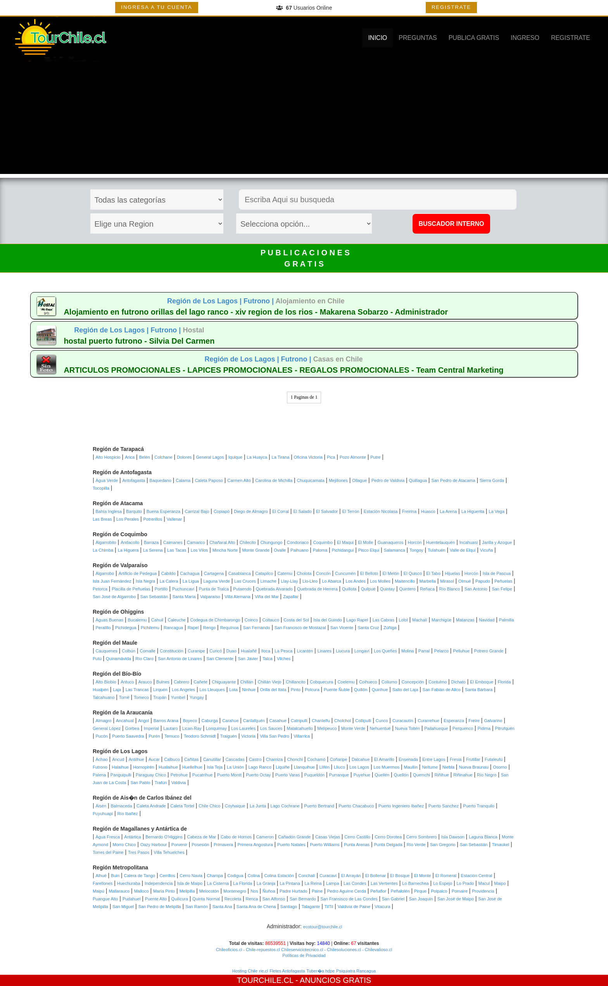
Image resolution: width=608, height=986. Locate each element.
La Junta (258, 806)
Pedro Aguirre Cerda (346, 891)
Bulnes (162, 682)
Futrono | (259, 301)
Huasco (428, 511)
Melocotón (209, 891)
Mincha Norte (225, 550)
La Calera (169, 581)
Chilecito (248, 542)
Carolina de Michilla (273, 480)
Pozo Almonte (353, 457)
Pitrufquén (505, 728)
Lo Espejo (442, 883)
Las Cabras (383, 620)
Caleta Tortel (182, 806)
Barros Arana (166, 720)
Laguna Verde (216, 581)
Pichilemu (150, 627)
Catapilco (264, 573)
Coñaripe (338, 759)
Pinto (296, 689)
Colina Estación (279, 875)
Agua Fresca (108, 837)
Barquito (134, 511)
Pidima (484, 728)
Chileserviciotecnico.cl (301, 949)
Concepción (413, 682)
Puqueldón (314, 775)
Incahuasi (468, 542)
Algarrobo (105, 573)
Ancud (118, 759)
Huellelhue (192, 767)
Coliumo (389, 682)
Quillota (349, 589)
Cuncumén (345, 573)
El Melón (391, 573)
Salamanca (394, 550)
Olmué (464, 581)
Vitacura (382, 906)
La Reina (312, 883)
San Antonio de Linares (180, 658)
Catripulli (299, 720)
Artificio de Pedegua (138, 573)
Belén (144, 457)
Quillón (360, 689)
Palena (99, 775)
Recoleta (233, 899)
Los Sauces (271, 728)
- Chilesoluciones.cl (342, 949)
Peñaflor (378, 891)
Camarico (196, 542)
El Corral (280, 511)
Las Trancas (137, 689)
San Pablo (140, 782)
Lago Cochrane (285, 806)
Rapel (193, 627)
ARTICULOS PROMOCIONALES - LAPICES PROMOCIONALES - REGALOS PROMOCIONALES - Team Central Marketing (283, 370)
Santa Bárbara (478, 689)
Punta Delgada (388, 844)
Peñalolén (400, 891)
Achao (102, 759)
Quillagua (418, 480)
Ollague (359, 480)
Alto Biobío (106, 682)
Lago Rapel (357, 620)
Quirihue (380, 689)
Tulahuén (436, 550)
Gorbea (132, 728)
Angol (143, 720)
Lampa (332, 883)
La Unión (235, 767)
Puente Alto (156, 899)
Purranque (339, 775)
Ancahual (125, 720)
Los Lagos (359, 767)
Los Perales (127, 519)
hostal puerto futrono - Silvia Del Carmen (139, 341)
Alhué (101, 875)
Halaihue (120, 767)
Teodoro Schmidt (200, 736)
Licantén (305, 651)
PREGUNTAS (418, 37)
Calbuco (172, 759)
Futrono (100, 767)
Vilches (283, 658)
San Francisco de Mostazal (300, 627)
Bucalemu (137, 620)
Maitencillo (405, 581)
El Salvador (327, 511)
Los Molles (380, 581)
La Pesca (283, 651)
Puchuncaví (183, 589)
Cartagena (214, 573)
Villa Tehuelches (169, 852)
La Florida (242, 883)
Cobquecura (321, 682)
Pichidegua (125, 627)
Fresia (456, 759)
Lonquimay (216, 728)
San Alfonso (274, 899)
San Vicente (341, 627)
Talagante (311, 906)
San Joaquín (421, 899)
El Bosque (399, 875)
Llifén (324, 767)
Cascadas (235, 759)
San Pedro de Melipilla (159, 906)
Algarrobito (106, 542)
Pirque (420, 891)
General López (107, 728)
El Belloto (369, 573)
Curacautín (402, 720)
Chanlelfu (321, 720)
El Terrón (350, 511)
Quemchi (421, 775)
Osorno (500, 767)
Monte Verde (353, 728)
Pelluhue (461, 651)
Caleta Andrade (151, 806)
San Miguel (123, 906)
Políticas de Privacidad (303, 955)
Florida (504, 682)
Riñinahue (463, 775)
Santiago (288, 906)
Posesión (200, 844)
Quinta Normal (206, 899)
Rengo (209, 627)
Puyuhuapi (103, 813)
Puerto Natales (291, 844)
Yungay (197, 697)
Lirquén (160, 689)
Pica (331, 457)
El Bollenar (375, 875)
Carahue (230, 720)
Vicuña (486, 550)
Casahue (277, 720)
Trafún (161, 782)
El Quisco (413, 573)
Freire (474, 720)
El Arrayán (351, 875)
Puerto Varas (287, 775)
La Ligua (191, 581)
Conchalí (306, 875)
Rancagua (173, 627)
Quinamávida (118, 658)
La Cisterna (218, 883)
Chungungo (271, 542)
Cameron (264, 837)
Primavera (223, 844)
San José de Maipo (455, 899)
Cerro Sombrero (421, 837)
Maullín (411, 767)
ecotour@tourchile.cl (322, 926)
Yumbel (178, 697)
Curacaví (328, 875)
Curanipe (196, 651)
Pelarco (441, 651)
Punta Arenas (357, 844)
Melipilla (187, 891)
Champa (215, 875)
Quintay (387, 589)
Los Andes (355, 581)
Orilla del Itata (273, 689)
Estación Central (476, 875)
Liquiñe (282, 767)
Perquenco (463, 728)
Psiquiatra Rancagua (356, 971)
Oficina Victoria (308, 457)
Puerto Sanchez (443, 806)
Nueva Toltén (407, 728)
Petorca (100, 589)
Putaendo (242, 589)
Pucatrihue (202, 775)
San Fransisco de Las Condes (348, 899)
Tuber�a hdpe (320, 971)
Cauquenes (106, 651)
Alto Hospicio (108, 457)
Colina (254, 875)
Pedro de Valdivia (387, 480)
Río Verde (416, 844)
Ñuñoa (269, 891)
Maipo (500, 883)
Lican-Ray (192, 728)
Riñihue (441, 775)
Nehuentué (380, 728)
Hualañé (249, 651)
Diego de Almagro (251, 511)
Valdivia (178, 782)
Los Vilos (199, 550)
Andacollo (130, 542)
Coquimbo (322, 542)
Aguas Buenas (110, 620)
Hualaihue (168, 767)
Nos (254, 891)
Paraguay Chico (151, 775)
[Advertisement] (304, 119)
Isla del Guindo (327, 620)
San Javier (248, 658)
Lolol (403, 620)
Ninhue (249, 689)
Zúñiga (390, 627)
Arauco (145, 682)
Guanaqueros (391, 542)
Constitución (171, 651)
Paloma (320, 550)
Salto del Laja (405, 689)
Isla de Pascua (497, 573)
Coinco (251, 620)
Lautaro (170, 728)
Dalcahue (361, 759)
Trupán (159, 697)
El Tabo (433, 573)
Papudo (482, 581)
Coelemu (345, 682)
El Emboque (481, 682)
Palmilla (506, 620)
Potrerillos (152, 519)
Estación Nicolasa (380, 511)
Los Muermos (386, 767)
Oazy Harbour (153, 844)
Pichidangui (343, 550)
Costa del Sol (296, 620)
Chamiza (274, 759)
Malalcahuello (300, 728)
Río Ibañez (127, 813)
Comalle (147, 651)
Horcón (414, 542)
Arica (130, 457)
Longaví (362, 651)
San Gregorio (442, 844)
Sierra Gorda (492, 480)
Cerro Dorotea (388, 837)
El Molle (365, 542)
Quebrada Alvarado (274, 589)
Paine (317, 891)
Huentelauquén (440, 542)
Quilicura (179, 899)
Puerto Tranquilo (478, 806)
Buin (115, 875)
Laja (117, 689)
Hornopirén (143, 767)
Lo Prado (465, 883)
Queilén (382, 775)
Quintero (407, 589)
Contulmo (437, 682)
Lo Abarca (331, 581)
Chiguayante (224, 682)
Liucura (343, 651)
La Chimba (103, 550)
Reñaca (427, 589)
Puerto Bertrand (319, 806)
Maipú (98, 891)
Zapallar (291, 596)
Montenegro (234, 891)
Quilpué (368, 589)
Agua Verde (107, 480)
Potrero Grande (489, 651)
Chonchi (295, 759)
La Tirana (281, 457)
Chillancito (296, 682)
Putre (375, 457)
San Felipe (502, 589)
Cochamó (316, 759)
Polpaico (439, 891)
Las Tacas (176, 550)
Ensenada (408, 759)
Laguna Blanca (483, 837)
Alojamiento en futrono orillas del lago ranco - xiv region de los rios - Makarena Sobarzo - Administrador (256, 312)
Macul (484, 883)
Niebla (448, 767)
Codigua (235, 875)
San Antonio (476, 589)
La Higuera (128, 550)
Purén (154, 736)
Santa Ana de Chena (256, 906)
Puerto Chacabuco (356, 806)
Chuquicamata (311, 480)
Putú (97, 658)
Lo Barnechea (415, 883)
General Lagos (210, 457)
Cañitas (191, 759)
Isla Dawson (453, 837)
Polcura (312, 689)
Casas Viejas (327, 837)
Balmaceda (121, 806)
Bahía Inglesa (109, 511)
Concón (323, 573)
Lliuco (339, 767)
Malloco (141, 891)
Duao (231, 651)
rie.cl (263, 971)
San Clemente (219, 658)
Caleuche (176, 620)
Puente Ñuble (337, 689)
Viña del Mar (267, 596)
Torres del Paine (108, 852)
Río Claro (144, 658)
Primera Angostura (255, 844)
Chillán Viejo (270, 682)
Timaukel (500, 844)
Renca (252, 899)
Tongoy (416, 550)
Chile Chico (209, 806)
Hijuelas (452, 573)
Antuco (127, 682)
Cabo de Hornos (236, 837)
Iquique (235, 457)
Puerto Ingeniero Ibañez (401, 806)
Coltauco (271, 620)
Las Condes (355, 883)
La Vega (496, 511)
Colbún (128, 651)
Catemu (284, 573)
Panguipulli (121, 775)
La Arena (448, 511)
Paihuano (299, 550)
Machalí (419, 620)
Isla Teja (214, 767)
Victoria (248, 736)
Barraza (151, 542)
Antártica (132, 837)
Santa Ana (222, 906)
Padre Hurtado (293, 891)
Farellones (102, 883)
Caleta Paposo (209, 480)
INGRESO (525, 37)
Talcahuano (103, 697)
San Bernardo (303, 899)
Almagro (104, 720)
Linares (325, 651)
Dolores (184, 457)
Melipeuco (327, 728)
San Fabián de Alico (442, 689)
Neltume (430, 767)
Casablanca (239, 573)
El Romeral (445, 875)
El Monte (422, 875)
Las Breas (102, 519)
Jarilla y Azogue (497, 542)
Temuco (172, 736)
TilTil (329, 906)
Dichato (458, 682)
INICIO (377, 37)
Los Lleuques (212, 689)
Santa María (184, 596)
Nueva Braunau (473, 767)
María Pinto (164, 891)
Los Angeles (183, 689)
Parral (424, 651)
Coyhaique (235, 806)
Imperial (151, 728)
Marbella (428, 581)
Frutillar (473, 759)
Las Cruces (245, 581)
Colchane (163, 457)
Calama (183, 480)
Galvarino (493, 720)
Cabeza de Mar (201, 837)
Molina (407, 651)
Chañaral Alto (222, 542)
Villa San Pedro (274, 736)
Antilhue (136, 759)
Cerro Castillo (357, 837)
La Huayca (257, 457)
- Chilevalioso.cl (376, 949)
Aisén (101, 806)
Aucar (154, 759)
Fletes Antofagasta (287, 971)
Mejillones (338, 480)
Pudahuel (132, 899)
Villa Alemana (237, 596)
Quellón (401, 775)
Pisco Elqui (368, 550)
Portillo (161, 589)
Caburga (210, 720)
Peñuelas (503, 581)
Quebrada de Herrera (317, 589)
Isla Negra (145, 581)
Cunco (382, 720)
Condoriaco (298, 542)
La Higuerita (472, 511)
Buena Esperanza (163, 511)
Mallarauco (119, 891)
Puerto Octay (258, 775)
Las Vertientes (384, 883)
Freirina (409, 511)
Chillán (246, 682)
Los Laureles (243, 728)
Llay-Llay (289, 581)
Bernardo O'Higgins (164, 837)
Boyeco (190, 720)
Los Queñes (385, 651)
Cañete (200, 682)
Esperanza (454, 720)
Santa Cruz (368, 627)
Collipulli (363, 720)
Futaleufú (494, 759)
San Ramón (196, 906)
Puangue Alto (105, 899)
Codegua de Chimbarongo (215, 620)
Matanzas (465, 620)
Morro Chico (124, 844)
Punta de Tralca (214, 589)
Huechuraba (128, 883)
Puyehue (361, 775)
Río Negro (486, 775)
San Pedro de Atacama (453, 480)
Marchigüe (441, 620)
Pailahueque (436, 728)
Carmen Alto (239, 480)
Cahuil (157, 620)
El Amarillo (384, 759)
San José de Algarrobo (114, 596)
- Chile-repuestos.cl (261, 949)
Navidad (486, 620)
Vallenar (174, 519)
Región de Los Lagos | (205, 301)
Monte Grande (255, 550)
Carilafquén (254, 720)
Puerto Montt (229, 775)
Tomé (124, 697)
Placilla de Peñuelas (131, 589)
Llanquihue (304, 767)
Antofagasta (133, 480)
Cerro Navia (191, 875)
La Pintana (290, 883)
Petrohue (179, 775)
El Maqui (345, 542)
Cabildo (168, 573)
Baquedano (160, 480)
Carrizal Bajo (197, 511)
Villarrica (302, 736)
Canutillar (212, 759)
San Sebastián (154, 596)
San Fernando (256, 627)
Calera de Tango (139, 875)
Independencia (159, 883)
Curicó (215, 651)
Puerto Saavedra (128, 736)
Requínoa (229, 627)
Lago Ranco (259, 767)
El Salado (302, 511)
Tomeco (141, 697)
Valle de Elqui (462, 550)
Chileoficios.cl (229, 949)
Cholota (304, 573)
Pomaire (460, 891)
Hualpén (101, 689)
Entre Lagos (433, 759)
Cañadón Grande (294, 837)
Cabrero (181, 682)
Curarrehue (428, 720)
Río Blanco (449, 589)
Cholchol (342, 720)
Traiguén (228, 736)
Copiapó (222, 511)
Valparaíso (210, 596)
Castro (255, 759)
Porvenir (179, 844)
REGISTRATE (451, 7)
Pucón (102, 736)
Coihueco (368, 682)
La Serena (153, 550)
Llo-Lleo (310, 581)
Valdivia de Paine (354, 906)
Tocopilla (101, 488)
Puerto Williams (324, 844)
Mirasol (447, 581)
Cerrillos (167, 875)
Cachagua (189, 573)
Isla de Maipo (189, 883)
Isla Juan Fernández (112, 581)
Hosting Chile (244, 971)
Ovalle (280, 550)
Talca (268, 658)
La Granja (266, 883)
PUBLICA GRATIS (474, 37)
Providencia (483, 891)
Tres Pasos (138, 852)
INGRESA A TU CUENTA (156, 7)
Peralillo (103, 627)
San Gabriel (393, 899)
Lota (233, 689)
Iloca (265, 651)
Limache (268, 581)
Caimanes (173, 542)
